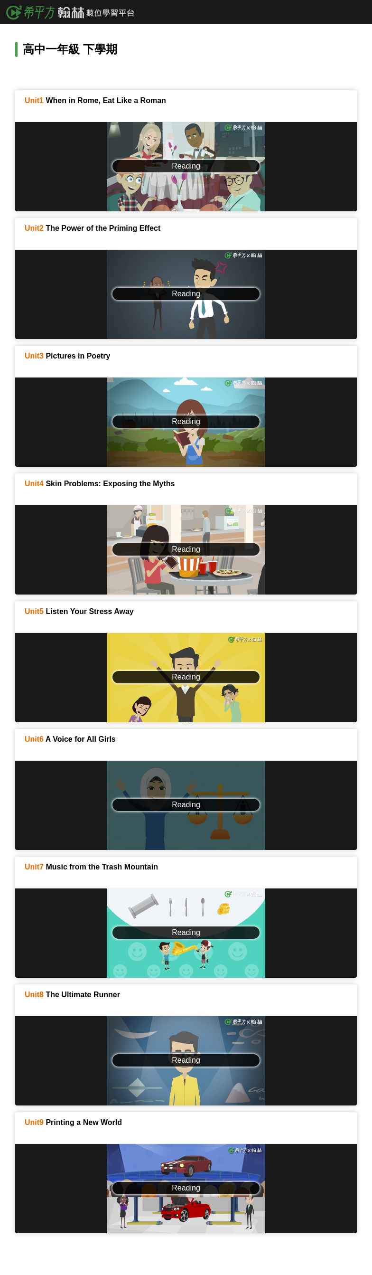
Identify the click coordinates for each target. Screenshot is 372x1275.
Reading (186, 166)
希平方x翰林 (73, 12)
